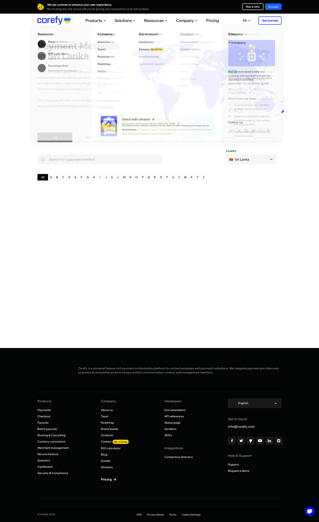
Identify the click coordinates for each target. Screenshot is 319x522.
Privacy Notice (155, 514)
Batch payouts (47, 429)
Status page (172, 422)
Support (233, 464)
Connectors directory (178, 457)
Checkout (43, 416)
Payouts (42, 422)
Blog (104, 454)
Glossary (107, 467)
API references (174, 416)
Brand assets (109, 429)
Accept (273, 7)
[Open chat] (308, 511)
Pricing (204, 20)
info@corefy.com (241, 426)
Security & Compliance (52, 473)
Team (104, 416)
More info (253, 7)
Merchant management (53, 448)
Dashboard (44, 467)
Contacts (107, 435)
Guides (105, 461)
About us (107, 410)
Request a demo (239, 471)
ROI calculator (110, 448)
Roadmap (107, 422)
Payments (44, 410)
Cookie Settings (191, 514)
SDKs (168, 435)
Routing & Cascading (51, 435)
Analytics (43, 460)
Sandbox (170, 429)
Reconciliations (47, 454)
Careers (115, 441)
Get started (270, 20)
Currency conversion (51, 441)
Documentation (175, 410)
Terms (172, 514)
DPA (139, 514)
